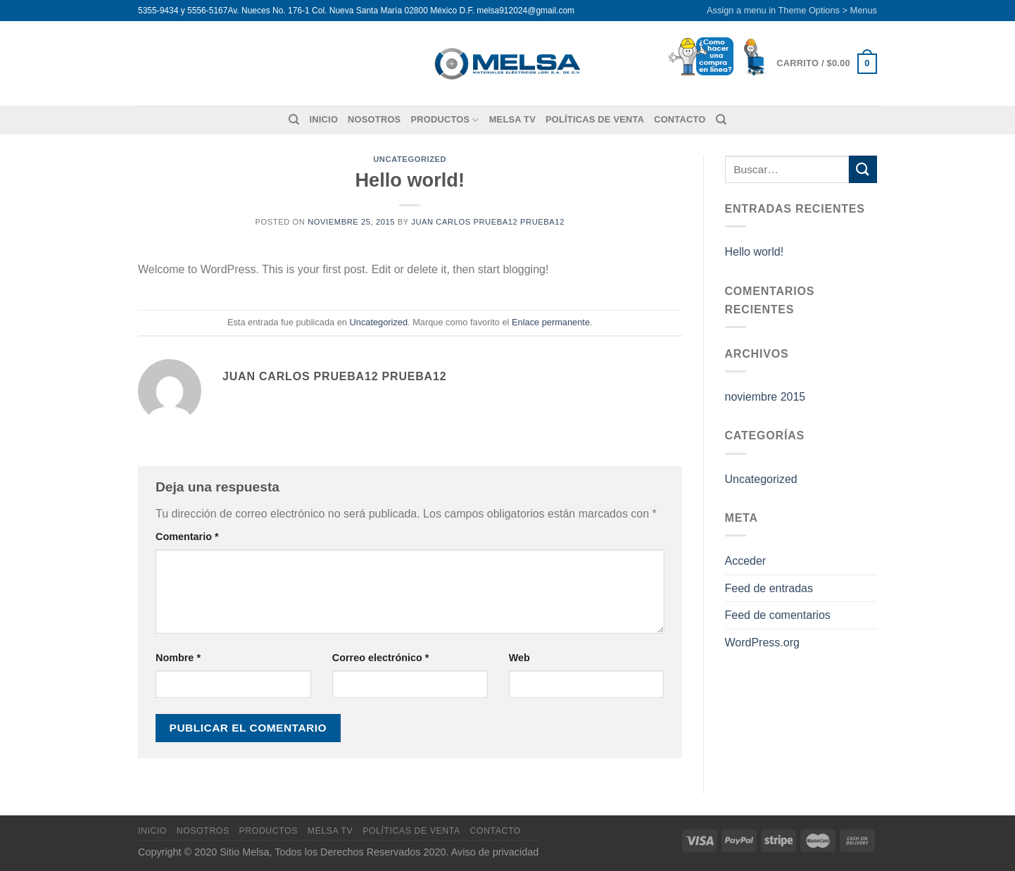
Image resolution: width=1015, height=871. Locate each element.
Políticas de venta (595, 119)
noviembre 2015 (765, 397)
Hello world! (754, 252)
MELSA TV (512, 119)
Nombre (178, 657)
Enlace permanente (551, 322)
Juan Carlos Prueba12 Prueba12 (488, 222)
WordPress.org (762, 642)
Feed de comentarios (778, 615)
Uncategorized (409, 159)
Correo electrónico (380, 657)
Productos (444, 120)
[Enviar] (863, 169)
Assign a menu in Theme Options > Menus (792, 10)
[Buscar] (294, 119)
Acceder (746, 561)
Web (519, 657)
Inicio (323, 119)
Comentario (187, 536)
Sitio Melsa (244, 852)
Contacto (679, 119)
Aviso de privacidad (495, 852)
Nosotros (374, 119)
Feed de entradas (769, 588)
